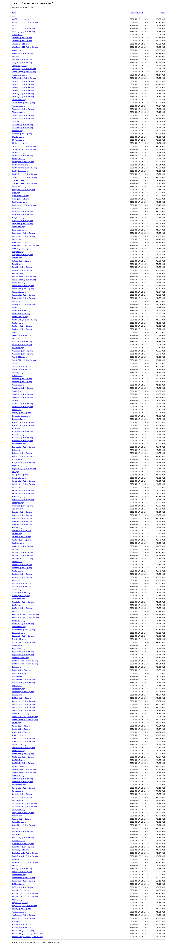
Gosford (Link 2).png (22, 577)
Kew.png (15, 472)
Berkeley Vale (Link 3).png (25, 853)
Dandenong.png (18, 689)
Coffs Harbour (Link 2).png (25, 720)
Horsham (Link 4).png (22, 515)
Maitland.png (18, 401)
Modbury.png (17, 373)
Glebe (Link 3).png (21, 593)
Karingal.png (18, 503)
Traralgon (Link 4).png (23, 87)
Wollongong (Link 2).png (23, 32)
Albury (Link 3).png (21, 924)
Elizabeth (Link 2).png (23, 636)
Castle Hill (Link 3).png (24, 769)
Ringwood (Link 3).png (22, 221)
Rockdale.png (18, 208)
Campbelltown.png (20, 800)
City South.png (19, 735)
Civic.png (16, 723)
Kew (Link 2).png (20, 475)
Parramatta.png (19, 292)
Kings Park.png (19, 459)
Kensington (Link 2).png (23, 484)
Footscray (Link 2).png (23, 624)
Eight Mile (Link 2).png (23, 642)
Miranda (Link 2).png (22, 382)
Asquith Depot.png (20, 890)
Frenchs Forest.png (21, 611)
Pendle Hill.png (19, 273)
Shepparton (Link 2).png (23, 190)
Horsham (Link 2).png (22, 522)
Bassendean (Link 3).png (23, 878)
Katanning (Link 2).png (23, 500)
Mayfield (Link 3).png (22, 394)
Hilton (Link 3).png (21, 537)
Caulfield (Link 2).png (23, 763)
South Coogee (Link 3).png (24, 174)
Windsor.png (17, 35)
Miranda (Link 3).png (22, 379)
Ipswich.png (17, 509)
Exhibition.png (19, 627)
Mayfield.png (18, 391)
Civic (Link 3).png (21, 729)
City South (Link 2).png (23, 742)
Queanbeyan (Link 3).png (23, 233)
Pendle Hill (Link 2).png (24, 280)
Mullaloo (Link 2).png (22, 354)
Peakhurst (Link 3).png (23, 286)
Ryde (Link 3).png (20, 196)
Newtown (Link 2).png (22, 329)
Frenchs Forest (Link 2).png (25, 618)
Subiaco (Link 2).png (22, 134)
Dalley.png (17, 695)
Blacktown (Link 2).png (23, 847)
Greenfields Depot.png (22, 559)
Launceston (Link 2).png (23, 447)
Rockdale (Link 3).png (22, 211)
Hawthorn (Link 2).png (22, 546)
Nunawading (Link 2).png (23, 304)
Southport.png (18, 159)
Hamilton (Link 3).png (22, 552)
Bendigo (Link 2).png (22, 872)
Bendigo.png (17, 866)
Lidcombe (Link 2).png (22, 441)
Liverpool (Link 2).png (23, 425)
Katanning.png (18, 497)
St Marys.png (18, 140)
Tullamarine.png (19, 75)
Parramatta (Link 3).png (23, 295)
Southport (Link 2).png (23, 162)
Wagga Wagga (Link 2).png (24, 72)
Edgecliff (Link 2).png (23, 655)
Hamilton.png (18, 549)
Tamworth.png (18, 122)
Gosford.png (17, 571)
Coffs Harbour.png (20, 714)
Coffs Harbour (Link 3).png (25, 717)
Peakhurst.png (18, 283)
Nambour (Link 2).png (22, 345)
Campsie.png (17, 791)
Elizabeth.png (18, 633)
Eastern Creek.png (20, 658)
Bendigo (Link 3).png (22, 869)
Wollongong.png (19, 26)
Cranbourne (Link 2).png (23, 707)
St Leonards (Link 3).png (24, 146)
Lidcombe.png (18, 435)
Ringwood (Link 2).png (22, 224)
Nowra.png (16, 308)
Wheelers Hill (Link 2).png (25, 47)
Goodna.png (17, 580)
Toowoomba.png (18, 106)
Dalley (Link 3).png (21, 698)
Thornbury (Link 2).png (23, 118)
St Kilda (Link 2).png (22, 156)
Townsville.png (19, 100)
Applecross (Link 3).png (23, 915)
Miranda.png (17, 376)
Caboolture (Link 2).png (23, 825)
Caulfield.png (18, 760)
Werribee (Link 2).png (22, 53)
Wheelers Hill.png (20, 44)
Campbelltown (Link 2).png (24, 807)
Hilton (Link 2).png (21, 540)
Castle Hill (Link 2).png (24, 773)
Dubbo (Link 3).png (21, 670)
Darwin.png (17, 686)
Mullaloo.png (18, 348)
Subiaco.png (17, 131)
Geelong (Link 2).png (22, 608)
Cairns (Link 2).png (21, 819)
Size (163, 13)
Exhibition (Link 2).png (23, 630)
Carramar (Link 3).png (22, 779)
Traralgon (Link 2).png (23, 94)
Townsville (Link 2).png (23, 103)
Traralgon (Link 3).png (23, 91)
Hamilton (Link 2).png (22, 556)
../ (13, 16)
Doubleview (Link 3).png (23, 680)
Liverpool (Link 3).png (23, 422)
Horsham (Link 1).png (22, 525)
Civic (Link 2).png (21, 732)
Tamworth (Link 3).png (22, 125)
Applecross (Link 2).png (23, 918)
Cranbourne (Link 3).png (23, 704)
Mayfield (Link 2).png (22, 397)
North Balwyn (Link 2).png (24, 320)
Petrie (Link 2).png (21, 261)
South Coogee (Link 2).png (24, 177)
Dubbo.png (16, 667)
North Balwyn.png (20, 317)
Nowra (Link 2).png (21, 314)
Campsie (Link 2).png (22, 797)
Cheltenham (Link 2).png (23, 748)
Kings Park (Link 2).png (23, 463)
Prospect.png (18, 239)
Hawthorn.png (18, 543)
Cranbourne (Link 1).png (23, 711)
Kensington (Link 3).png (23, 481)
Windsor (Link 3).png (22, 38)
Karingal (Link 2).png (22, 506)
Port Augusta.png (20, 249)
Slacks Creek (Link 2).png (24, 184)
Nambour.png (17, 339)
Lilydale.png (18, 428)
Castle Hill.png (19, 766)
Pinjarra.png (18, 252)
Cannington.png (19, 785)
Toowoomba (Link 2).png (23, 109)
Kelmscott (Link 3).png (23, 491)
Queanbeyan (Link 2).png (23, 236)
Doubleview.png (19, 677)
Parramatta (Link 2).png (23, 298)
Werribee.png (18, 50)
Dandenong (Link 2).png (23, 692)
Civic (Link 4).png (21, 726)
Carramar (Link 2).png (22, 782)
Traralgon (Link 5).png (23, 84)
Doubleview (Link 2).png (23, 683)
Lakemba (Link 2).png (22, 456)
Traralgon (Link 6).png (23, 81)
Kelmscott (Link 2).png (23, 493)
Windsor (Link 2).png (22, 41)
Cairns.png (17, 816)
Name (14, 13)
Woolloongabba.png (20, 19)
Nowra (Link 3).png (21, 311)
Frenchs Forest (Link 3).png (25, 614)
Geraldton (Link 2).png (23, 602)
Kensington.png (19, 478)
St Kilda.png (18, 153)
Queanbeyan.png (19, 230)
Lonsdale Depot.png (21, 416)
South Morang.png (20, 165)
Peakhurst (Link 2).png (23, 289)
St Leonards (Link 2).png (24, 149)
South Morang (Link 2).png (24, 168)
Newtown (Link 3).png (22, 326)
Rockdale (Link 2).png (22, 215)
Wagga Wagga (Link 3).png (24, 69)
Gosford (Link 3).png (22, 574)
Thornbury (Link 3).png (23, 115)
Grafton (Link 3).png (22, 565)
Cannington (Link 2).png (23, 788)
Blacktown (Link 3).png (23, 844)
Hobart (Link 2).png (21, 531)
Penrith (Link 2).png (22, 270)
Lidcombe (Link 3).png (22, 438)
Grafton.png (17, 562)
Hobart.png (17, 528)
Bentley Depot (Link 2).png (25, 862)
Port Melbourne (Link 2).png (25, 246)
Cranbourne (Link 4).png (23, 701)
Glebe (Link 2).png (21, 596)
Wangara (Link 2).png (22, 63)
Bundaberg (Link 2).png (23, 838)
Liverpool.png (18, 419)
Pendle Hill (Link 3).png (24, 277)
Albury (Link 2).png (21, 928)
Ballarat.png (18, 884)
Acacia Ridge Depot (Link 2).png (27, 937)
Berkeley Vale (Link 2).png (25, 856)
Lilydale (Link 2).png (22, 432)
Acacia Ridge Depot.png (23, 931)
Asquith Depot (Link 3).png (25, 893)
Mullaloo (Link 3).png (22, 351)
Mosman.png (17, 363)
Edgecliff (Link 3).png (23, 652)
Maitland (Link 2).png (22, 407)
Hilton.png (17, 534)
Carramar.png (18, 776)
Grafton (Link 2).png (22, 568)
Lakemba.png (17, 450)
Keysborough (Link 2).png (24, 469)
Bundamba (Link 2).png (22, 832)
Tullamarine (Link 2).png (24, 78)
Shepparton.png (19, 187)
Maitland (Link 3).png (22, 404)
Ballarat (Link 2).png (22, 887)
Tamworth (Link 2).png (22, 128)
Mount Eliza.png (19, 357)
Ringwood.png (18, 218)
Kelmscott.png (18, 487)
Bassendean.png (19, 875)
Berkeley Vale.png (20, 850)
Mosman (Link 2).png (21, 370)
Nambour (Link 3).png (22, 342)
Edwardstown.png (19, 645)
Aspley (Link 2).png (21, 909)
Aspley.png (17, 900)
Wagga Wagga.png (19, 66)
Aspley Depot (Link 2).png (24, 906)
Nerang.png (17, 332)
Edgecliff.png (18, 649)
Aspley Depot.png (20, 903)
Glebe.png (16, 590)
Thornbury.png (18, 112)
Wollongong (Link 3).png (23, 29)
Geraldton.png (18, 599)
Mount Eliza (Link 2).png (24, 360)
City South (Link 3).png (23, 738)
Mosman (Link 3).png (21, 366)
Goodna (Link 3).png (21, 583)
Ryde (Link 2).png (20, 199)
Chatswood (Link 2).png (23, 757)
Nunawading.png (19, 301)
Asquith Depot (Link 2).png (25, 897)
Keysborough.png (19, 466)
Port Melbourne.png (21, 242)
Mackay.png (17, 410)
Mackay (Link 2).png (21, 413)
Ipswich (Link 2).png (22, 512)
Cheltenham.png (19, 745)
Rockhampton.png (19, 202)
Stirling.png (18, 137)
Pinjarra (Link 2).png (22, 255)
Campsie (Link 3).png (22, 794)
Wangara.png (17, 56)
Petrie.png (17, 258)
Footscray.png (18, 621)
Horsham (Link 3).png (22, 518)
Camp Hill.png (18, 810)
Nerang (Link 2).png (21, 336)
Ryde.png (16, 193)
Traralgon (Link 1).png (23, 97)
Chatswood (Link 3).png (23, 754)
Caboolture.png (19, 822)
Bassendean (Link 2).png (23, 881)
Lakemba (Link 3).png (22, 453)
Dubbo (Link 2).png (21, 673)
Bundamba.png (18, 828)
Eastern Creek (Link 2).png (25, 664)
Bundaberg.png (18, 835)
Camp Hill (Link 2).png (23, 813)
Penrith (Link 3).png (22, 267)
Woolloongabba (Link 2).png (25, 22)
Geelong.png (17, 605)
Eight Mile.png (19, 639)
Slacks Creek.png (20, 181)
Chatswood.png (18, 751)
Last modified (136, 13)
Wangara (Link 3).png (22, 60)
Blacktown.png (18, 841)
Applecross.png (19, 912)
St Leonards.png (19, 143)
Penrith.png (17, 264)
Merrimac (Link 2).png (22, 388)
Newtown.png (17, 323)
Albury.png (17, 921)
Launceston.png (19, 444)
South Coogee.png (20, 171)
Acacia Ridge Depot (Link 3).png (27, 934)
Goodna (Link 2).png (21, 587)
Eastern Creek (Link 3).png (25, 661)
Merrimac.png (18, 385)
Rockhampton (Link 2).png (24, 205)
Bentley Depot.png (20, 859)
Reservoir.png (18, 227)
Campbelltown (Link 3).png (24, 804)
